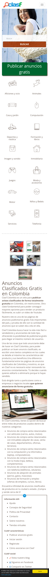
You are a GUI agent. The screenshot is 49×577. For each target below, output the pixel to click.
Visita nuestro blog (19, 557)
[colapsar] (42, 4)
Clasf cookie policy (6, 575)
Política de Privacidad (19, 511)
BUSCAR (24, 44)
